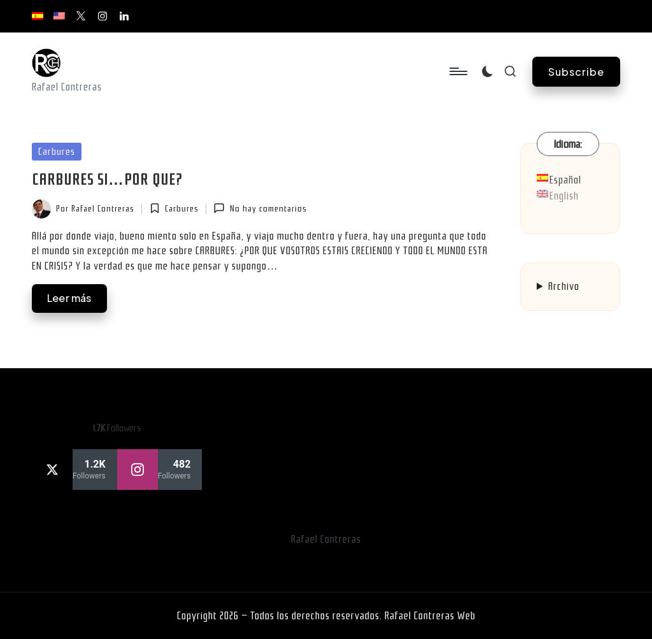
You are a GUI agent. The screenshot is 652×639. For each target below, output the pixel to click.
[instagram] (159, 469)
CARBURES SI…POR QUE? (107, 180)
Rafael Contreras (326, 539)
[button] (576, 72)
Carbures (56, 151)
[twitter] (74, 469)
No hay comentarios (259, 208)
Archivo (563, 286)
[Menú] (457, 71)
